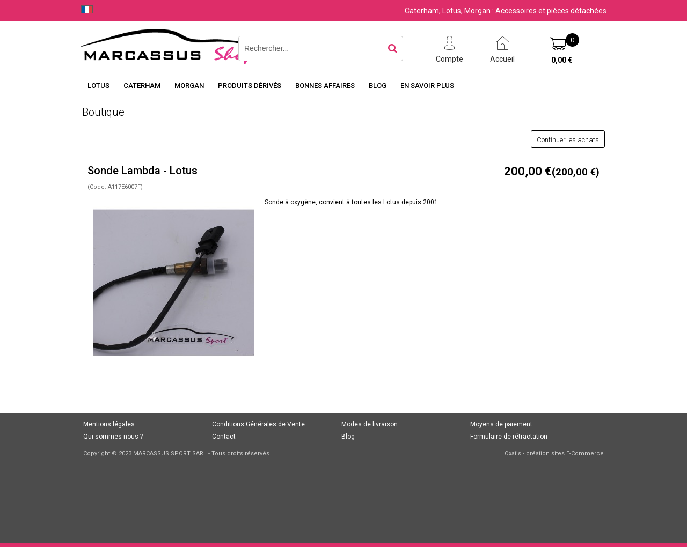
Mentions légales (109, 424)
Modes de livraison (369, 424)
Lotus (98, 86)
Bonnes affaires (325, 86)
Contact (224, 436)
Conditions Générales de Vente (258, 424)
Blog (377, 86)
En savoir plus (427, 86)
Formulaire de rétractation (508, 436)
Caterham (141, 86)
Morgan (189, 86)
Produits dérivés (249, 86)
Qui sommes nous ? (113, 436)
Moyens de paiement (501, 424)
